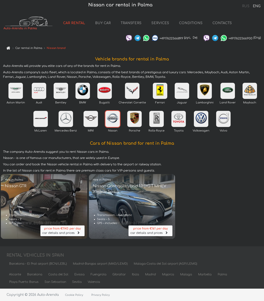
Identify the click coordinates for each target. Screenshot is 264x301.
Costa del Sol (58, 274)
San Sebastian (55, 281)
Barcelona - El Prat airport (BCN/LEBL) (38, 263)
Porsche (134, 130)
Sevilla (77, 281)
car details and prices (62, 230)
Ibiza (135, 274)
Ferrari (160, 102)
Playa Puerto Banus (24, 281)
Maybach (249, 102)
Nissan (112, 130)
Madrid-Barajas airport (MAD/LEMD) (100, 263)
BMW (82, 102)
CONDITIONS (191, 23)
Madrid (150, 274)
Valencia (94, 281)
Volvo (223, 130)
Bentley (60, 102)
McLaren (40, 130)
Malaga (186, 274)
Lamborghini (204, 102)
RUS (245, 6)
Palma (222, 274)
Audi (39, 102)
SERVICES (160, 23)
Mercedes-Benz (66, 130)
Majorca (168, 274)
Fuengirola (98, 274)
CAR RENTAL (74, 23)
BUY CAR (103, 23)
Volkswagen (201, 130)
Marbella (205, 274)
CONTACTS (222, 23)
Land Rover (228, 102)
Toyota (179, 130)
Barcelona (34, 274)
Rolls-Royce (156, 130)
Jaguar (182, 102)
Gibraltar (119, 274)
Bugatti (104, 102)
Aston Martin (16, 102)
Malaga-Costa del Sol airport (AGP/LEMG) (165, 263)
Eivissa (79, 274)
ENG (256, 6)
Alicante (15, 274)
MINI (91, 130)
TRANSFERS (131, 23)
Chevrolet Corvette (132, 102)
